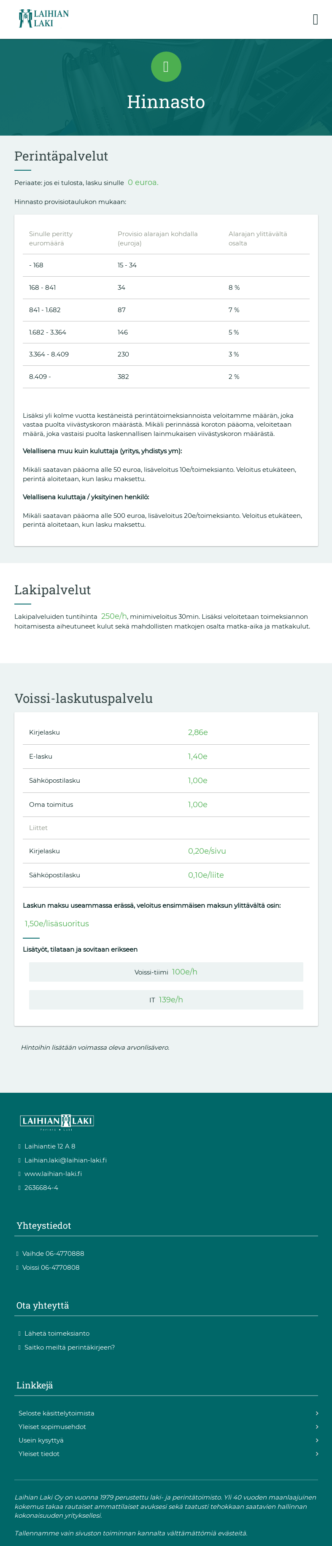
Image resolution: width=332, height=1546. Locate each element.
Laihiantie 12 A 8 (47, 1146)
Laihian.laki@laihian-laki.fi (63, 1160)
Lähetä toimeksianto (54, 1333)
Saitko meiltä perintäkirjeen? (67, 1347)
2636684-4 (39, 1188)
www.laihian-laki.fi (50, 1174)
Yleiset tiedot (39, 1454)
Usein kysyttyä (41, 1440)
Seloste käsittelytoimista (56, 1413)
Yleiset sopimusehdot (52, 1427)
